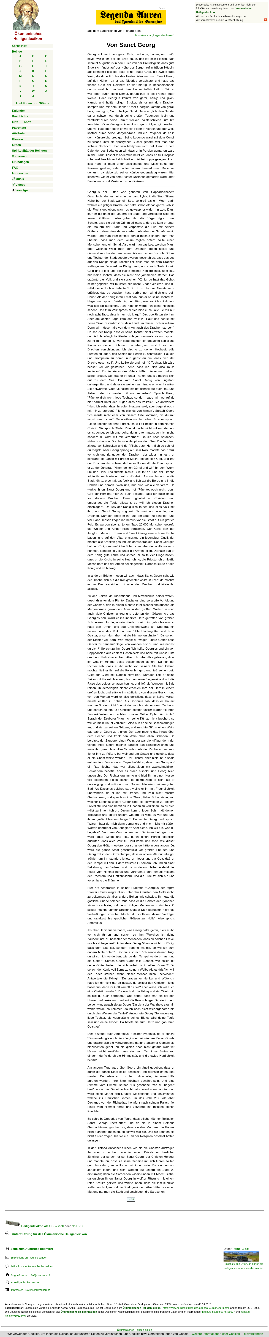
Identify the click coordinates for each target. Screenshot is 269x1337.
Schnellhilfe (20, 46)
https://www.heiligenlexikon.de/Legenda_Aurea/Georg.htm (196, 1307)
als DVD (77, 1226)
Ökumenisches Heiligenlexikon (134, 1329)
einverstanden (253, 1334)
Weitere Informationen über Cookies (216, 1334)
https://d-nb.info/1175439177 (218, 1311)
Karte (27, 122)
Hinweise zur (154, 35)
